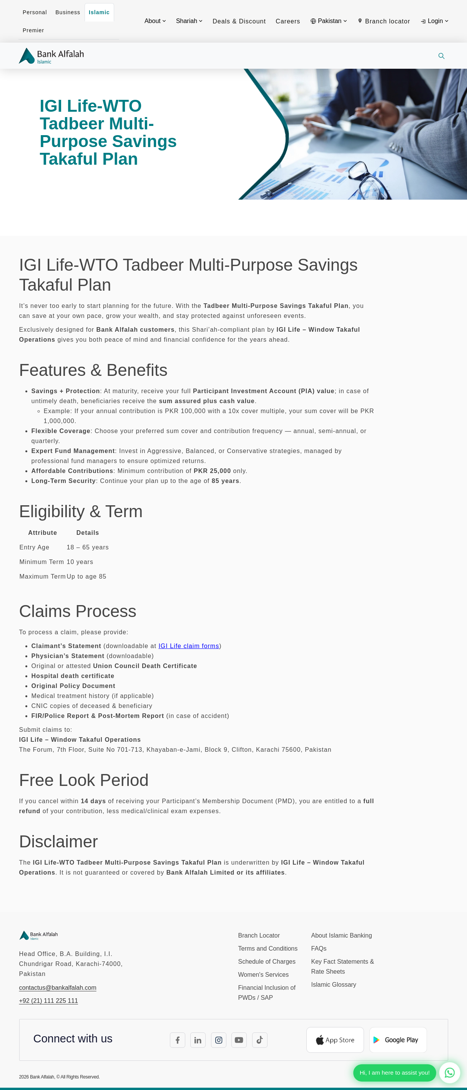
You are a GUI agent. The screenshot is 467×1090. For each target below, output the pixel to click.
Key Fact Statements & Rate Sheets (342, 966)
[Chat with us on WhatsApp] (449, 1072)
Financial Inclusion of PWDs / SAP (267, 992)
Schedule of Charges (267, 961)
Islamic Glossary (333, 984)
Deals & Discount (239, 21)
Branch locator (383, 21)
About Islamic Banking (341, 935)
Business (67, 12)
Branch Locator (259, 935)
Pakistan (328, 21)
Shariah (189, 21)
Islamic (99, 12)
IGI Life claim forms (188, 646)
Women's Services (263, 974)
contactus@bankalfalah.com (57, 987)
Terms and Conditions (268, 948)
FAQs (319, 948)
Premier (33, 30)
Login (434, 21)
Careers (288, 21)
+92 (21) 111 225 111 (48, 1000)
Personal (35, 12)
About (155, 21)
